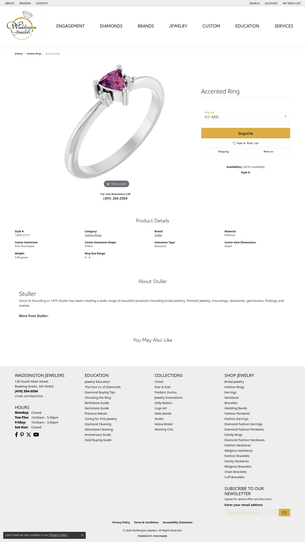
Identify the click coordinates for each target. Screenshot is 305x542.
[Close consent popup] (82, 535)
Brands (146, 26)
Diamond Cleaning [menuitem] (98, 424)
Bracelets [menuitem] (231, 403)
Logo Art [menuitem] (161, 408)
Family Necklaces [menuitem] (237, 461)
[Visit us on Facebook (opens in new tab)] (16, 434)
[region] (116, 125)
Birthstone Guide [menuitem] (97, 403)
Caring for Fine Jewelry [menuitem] (101, 419)
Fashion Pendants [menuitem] (237, 413)
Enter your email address (244, 505)
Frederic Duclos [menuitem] (166, 392)
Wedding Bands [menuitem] (236, 408)
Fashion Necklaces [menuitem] (238, 445)
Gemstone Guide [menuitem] (97, 408)
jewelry (19, 53)
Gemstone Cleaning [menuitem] (99, 429)
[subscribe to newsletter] (284, 513)
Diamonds (111, 26)
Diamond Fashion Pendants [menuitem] (244, 429)
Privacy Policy (121, 522)
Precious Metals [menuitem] (96, 413)
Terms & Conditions (146, 522)
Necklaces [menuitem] (232, 398)
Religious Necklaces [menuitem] (239, 451)
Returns (268, 151)
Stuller (158, 235)
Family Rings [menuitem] (234, 435)
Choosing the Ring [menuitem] (98, 398)
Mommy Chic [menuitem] (164, 429)
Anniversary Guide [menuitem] (98, 435)
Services (283, 26)
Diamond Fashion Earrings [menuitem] (243, 424)
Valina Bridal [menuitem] (163, 424)
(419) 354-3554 (115, 198)
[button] (254, 3)
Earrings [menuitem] (230, 392)
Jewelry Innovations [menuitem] (169, 398)
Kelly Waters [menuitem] (163, 403)
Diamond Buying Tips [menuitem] (100, 392)
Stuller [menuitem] (159, 419)
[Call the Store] (26, 391)
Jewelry (178, 26)
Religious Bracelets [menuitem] (238, 466)
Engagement (70, 26)
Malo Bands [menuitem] (163, 413)
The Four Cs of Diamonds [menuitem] (103, 387)
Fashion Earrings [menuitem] (236, 419)
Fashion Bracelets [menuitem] (237, 456)
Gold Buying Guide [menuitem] (98, 440)
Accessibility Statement (178, 522)
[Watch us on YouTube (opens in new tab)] (36, 434)
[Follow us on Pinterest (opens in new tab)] (22, 434)
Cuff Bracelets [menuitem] (234, 477)
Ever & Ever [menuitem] (163, 387)
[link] (9, 3)
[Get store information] (29, 396)
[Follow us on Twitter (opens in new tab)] (28, 434)
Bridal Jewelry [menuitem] (234, 382)
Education (247, 26)
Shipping (223, 151)
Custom (211, 26)
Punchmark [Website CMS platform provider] (160, 536)
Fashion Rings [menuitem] (234, 387)
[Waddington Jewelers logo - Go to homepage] (23, 26)
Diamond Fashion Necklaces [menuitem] (245, 440)
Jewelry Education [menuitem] (97, 382)
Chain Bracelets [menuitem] (236, 472)
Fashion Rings (34, 53)
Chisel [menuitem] (159, 382)
